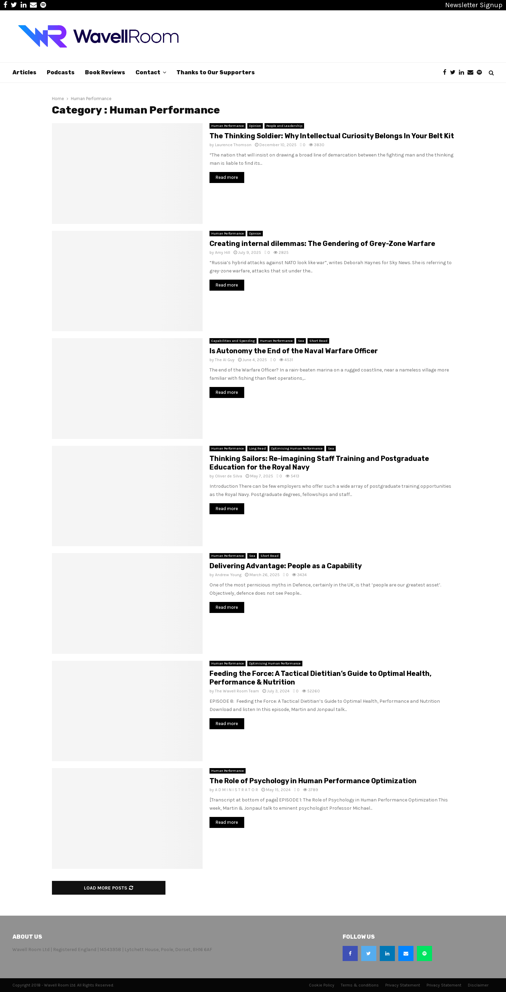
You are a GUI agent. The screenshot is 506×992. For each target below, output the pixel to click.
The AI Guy (225, 359)
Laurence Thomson (233, 144)
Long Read (257, 448)
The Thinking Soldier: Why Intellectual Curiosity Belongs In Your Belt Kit (331, 136)
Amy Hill (222, 252)
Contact (148, 72)
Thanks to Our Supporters (215, 72)
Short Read (318, 341)
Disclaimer (478, 985)
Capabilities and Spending (233, 341)
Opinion (255, 126)
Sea (301, 341)
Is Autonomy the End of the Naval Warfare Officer (293, 351)
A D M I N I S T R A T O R (236, 789)
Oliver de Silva (228, 476)
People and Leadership (284, 126)
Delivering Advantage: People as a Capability (285, 566)
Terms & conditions (360, 985)
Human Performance (227, 126)
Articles (24, 72)
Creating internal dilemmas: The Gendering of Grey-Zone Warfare (322, 243)
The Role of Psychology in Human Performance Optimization (313, 781)
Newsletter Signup (474, 5)
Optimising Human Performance (297, 448)
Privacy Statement (402, 985)
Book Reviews (105, 72)
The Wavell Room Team (237, 691)
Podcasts (61, 72)
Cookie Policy (321, 985)
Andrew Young (228, 574)
